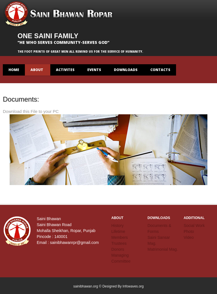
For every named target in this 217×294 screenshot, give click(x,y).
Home (13, 69)
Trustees (119, 243)
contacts (160, 69)
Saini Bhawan (59, 14)
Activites (65, 71)
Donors (117, 249)
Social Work (194, 225)
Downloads (126, 71)
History (117, 225)
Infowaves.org (133, 286)
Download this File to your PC (31, 111)
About (37, 71)
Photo (189, 231)
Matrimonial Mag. (162, 249)
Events (94, 71)
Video (189, 237)
